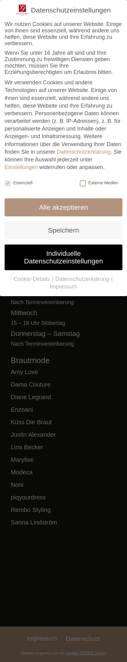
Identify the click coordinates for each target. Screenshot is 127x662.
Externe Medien (99, 182)
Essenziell (19, 182)
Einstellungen (21, 167)
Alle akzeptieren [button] (63, 207)
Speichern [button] (63, 230)
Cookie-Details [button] (32, 279)
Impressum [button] (63, 287)
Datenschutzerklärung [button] (82, 279)
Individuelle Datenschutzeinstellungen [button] (63, 257)
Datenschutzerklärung (83, 152)
